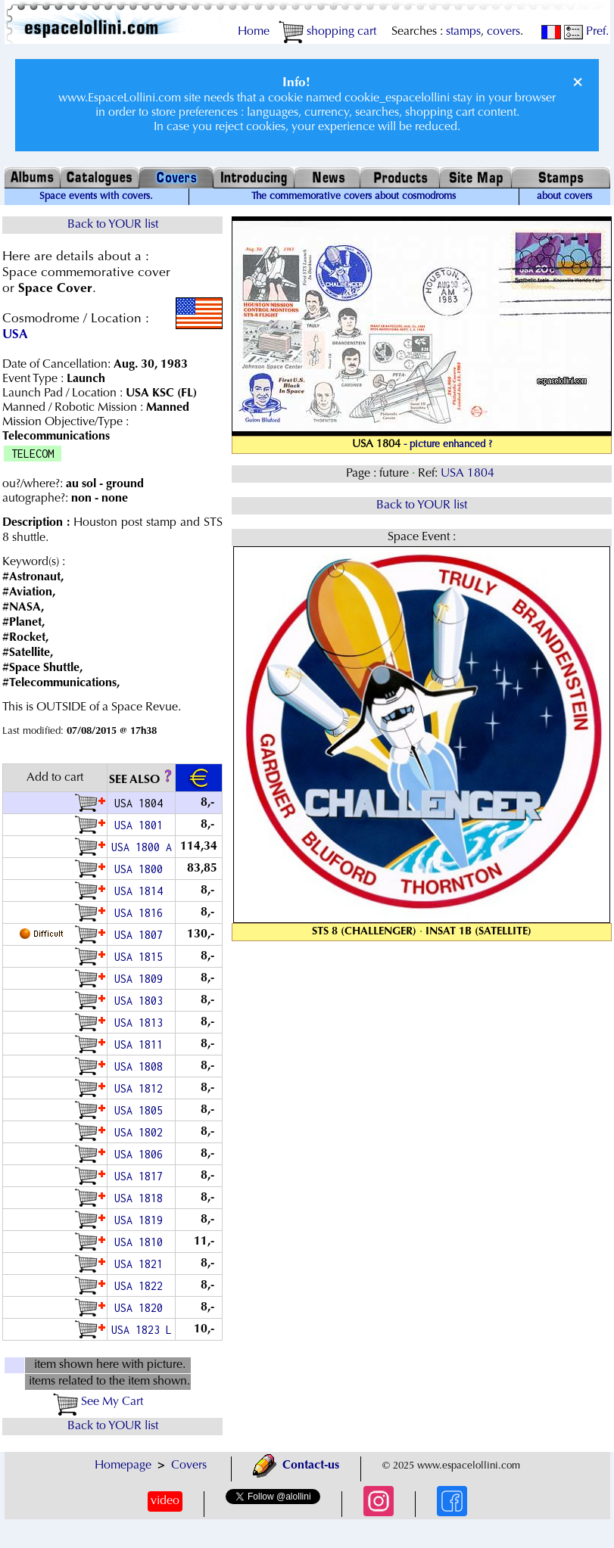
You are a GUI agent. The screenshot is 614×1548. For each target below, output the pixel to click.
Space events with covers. (96, 196)
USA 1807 (141, 934)
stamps (463, 32)
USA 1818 (141, 1198)
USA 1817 (141, 1176)
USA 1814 (141, 890)
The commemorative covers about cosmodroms (353, 196)
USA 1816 (141, 912)
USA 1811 (141, 1044)
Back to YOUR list (112, 225)
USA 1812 (141, 1088)
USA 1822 (141, 1285)
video (165, 1501)
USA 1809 (141, 978)
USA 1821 (141, 1263)
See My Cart (98, 1402)
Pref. (586, 32)
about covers (564, 196)
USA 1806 (141, 1154)
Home (254, 32)
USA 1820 (141, 1307)
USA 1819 (141, 1220)
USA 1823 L (141, 1329)
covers (503, 32)
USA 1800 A (141, 847)
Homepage (123, 1465)
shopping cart (327, 32)
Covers (189, 1465)
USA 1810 (141, 1242)
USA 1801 (141, 825)
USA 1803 (141, 1000)
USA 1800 (141, 869)
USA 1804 (469, 474)
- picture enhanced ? (448, 445)
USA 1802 (141, 1132)
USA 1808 (141, 1066)
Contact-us (296, 1465)
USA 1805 (141, 1110)
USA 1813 (141, 1022)
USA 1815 (141, 956)
